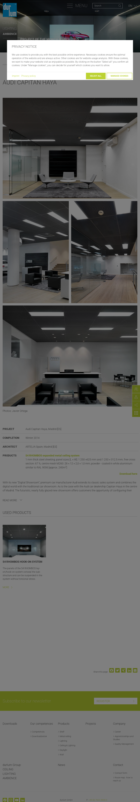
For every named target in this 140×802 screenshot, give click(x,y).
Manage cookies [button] (119, 76)
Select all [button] (96, 76)
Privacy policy (28, 76)
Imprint (15, 76)
